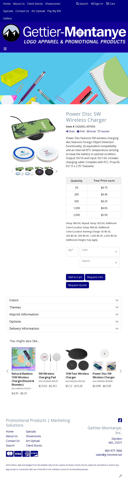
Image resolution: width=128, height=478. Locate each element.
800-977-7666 (113, 450)
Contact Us (22, 11)
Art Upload (38, 11)
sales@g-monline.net (109, 454)
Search (82, 4)
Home (7, 4)
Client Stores (35, 4)
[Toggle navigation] (5, 49)
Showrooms (52, 4)
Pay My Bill (54, 11)
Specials (8, 11)
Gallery (7, 18)
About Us (19, 4)
